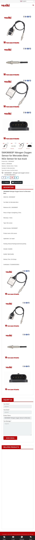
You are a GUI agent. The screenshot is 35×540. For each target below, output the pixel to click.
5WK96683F (8, 173)
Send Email (17, 182)
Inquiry (6, 182)
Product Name (7, 415)
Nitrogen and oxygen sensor (21, 173)
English (23, 1)
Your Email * (6, 409)
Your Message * (7, 421)
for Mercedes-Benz (9, 174)
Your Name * (6, 404)
